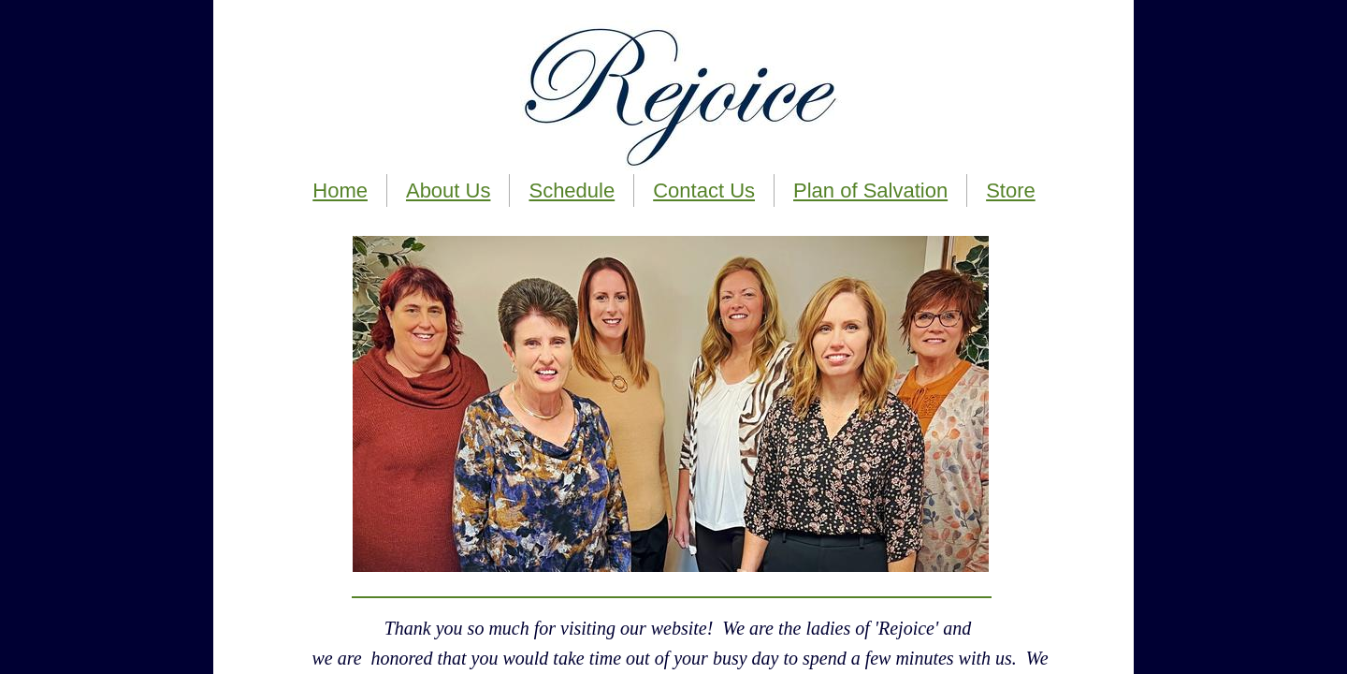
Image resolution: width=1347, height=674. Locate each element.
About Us (448, 190)
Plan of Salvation (870, 190)
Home (340, 190)
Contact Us (704, 190)
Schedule (572, 190)
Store (1011, 190)
